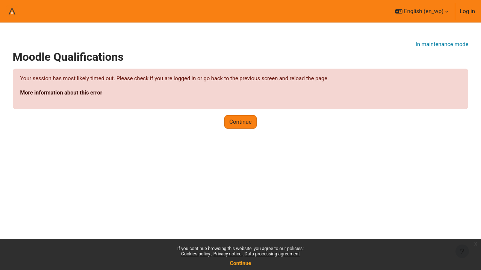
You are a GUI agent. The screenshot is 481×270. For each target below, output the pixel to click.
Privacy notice (228, 253)
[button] (421, 11)
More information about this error (76, 93)
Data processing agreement (272, 253)
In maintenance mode (427, 44)
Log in (467, 11)
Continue (240, 263)
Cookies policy (196, 253)
